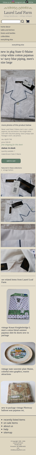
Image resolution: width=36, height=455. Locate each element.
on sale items (11, 422)
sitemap (8, 432)
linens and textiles (8, 33)
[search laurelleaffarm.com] (23, 21)
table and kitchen (8, 30)
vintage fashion (8, 170)
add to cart (11, 161)
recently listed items (14, 419)
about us (8, 426)
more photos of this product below (16, 125)
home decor (5, 27)
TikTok (31, 2)
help (6, 429)
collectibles (5, 36)
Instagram (18, 2)
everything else (7, 39)
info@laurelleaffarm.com (18, 450)
